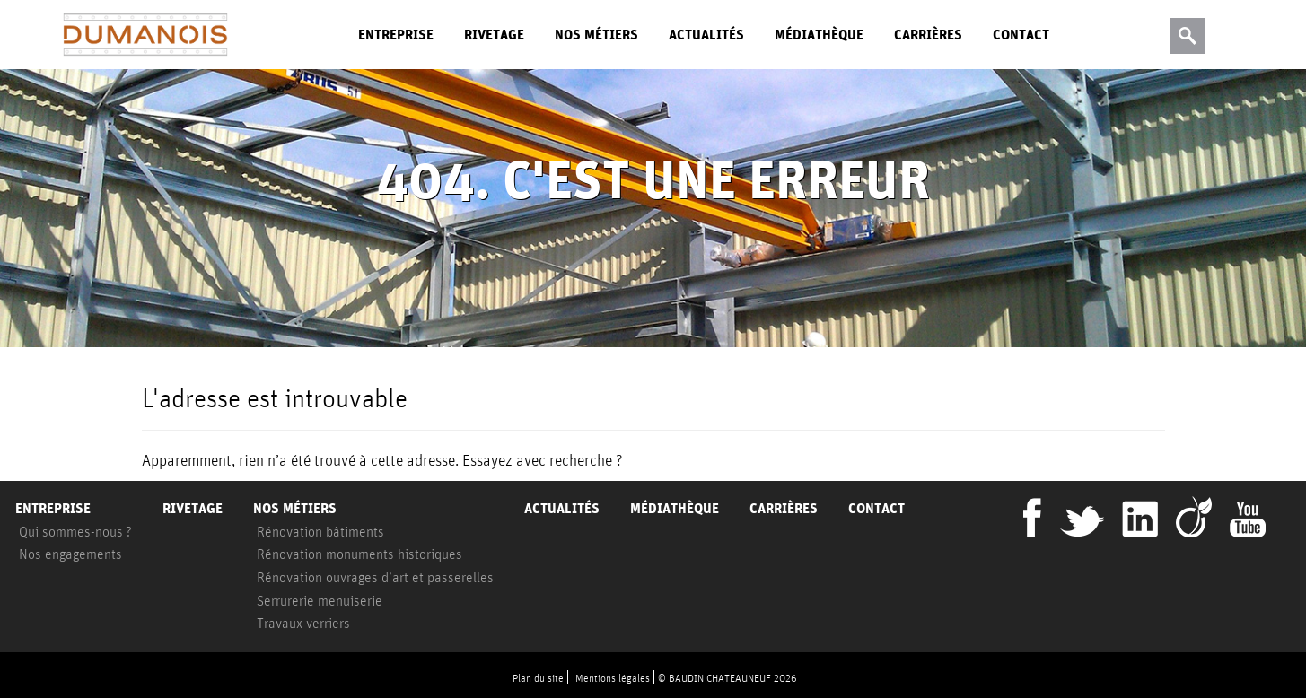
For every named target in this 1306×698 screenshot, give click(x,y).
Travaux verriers (303, 623)
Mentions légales (612, 678)
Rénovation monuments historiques (359, 553)
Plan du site (538, 678)
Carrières (928, 34)
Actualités (706, 34)
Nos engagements (70, 553)
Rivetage (494, 34)
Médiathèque (819, 34)
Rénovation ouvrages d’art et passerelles (375, 577)
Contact (1021, 34)
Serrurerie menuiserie (319, 600)
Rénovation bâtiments (320, 531)
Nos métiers (596, 34)
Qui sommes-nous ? (75, 531)
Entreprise (396, 34)
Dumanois (145, 35)
